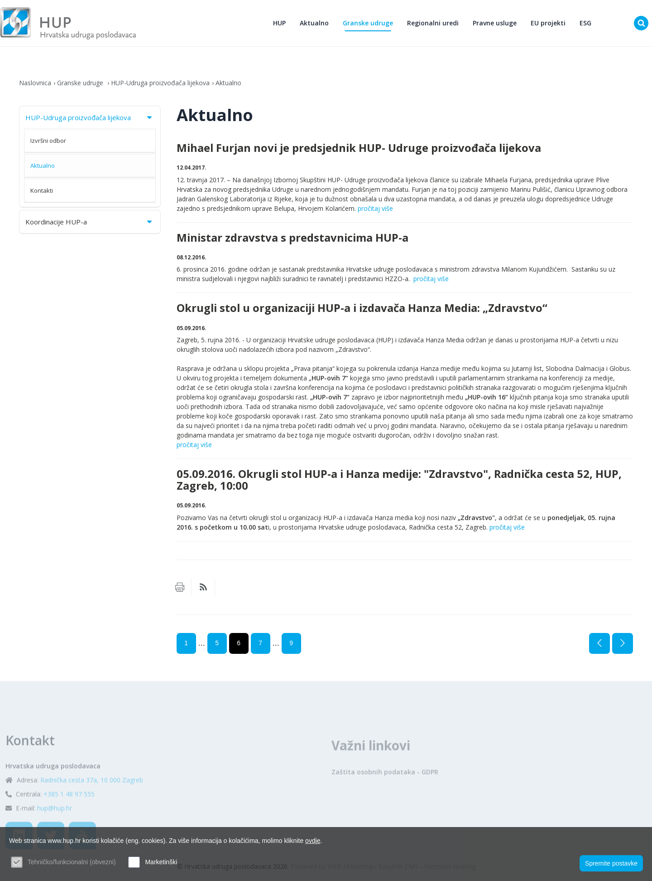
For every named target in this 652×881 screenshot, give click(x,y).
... (201, 642)
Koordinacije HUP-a (89, 221)
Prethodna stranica (599, 643)
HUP (279, 23)
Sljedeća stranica (622, 643)
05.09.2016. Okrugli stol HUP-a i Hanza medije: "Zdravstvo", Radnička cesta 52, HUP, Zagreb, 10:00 (399, 480)
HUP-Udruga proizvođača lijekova (160, 82)
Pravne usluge (495, 23)
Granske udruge (368, 23)
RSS (203, 587)
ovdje (312, 840)
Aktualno (314, 23)
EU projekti (548, 23)
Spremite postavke (611, 863)
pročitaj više (375, 208)
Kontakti (41, 190)
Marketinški (161, 862)
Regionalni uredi (433, 23)
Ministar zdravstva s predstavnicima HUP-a (292, 237)
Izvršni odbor (48, 140)
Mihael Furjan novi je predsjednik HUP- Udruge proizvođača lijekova (359, 148)
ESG (585, 23)
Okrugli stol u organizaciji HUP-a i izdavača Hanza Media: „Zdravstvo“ (362, 308)
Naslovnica (35, 82)
